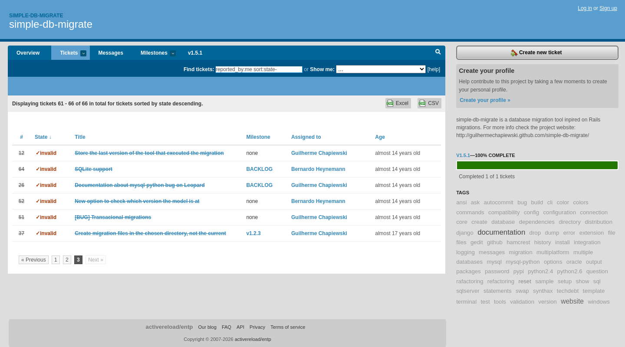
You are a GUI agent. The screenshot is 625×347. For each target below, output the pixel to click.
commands (470, 212)
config (531, 212)
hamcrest (518, 242)
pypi (518, 271)
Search (438, 53)
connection (594, 212)
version (547, 301)
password (497, 271)
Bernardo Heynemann (318, 169)
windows (599, 301)
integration (587, 242)
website (572, 301)
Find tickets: (199, 69)
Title (80, 137)
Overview (27, 53)
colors (580, 202)
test (485, 301)
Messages (111, 53)
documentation (501, 232)
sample (544, 281)
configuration (559, 212)
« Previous (33, 260)
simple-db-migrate (50, 24)
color (563, 202)
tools (500, 301)
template (594, 291)
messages (492, 252)
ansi (461, 202)
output (594, 262)
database (503, 222)
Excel (402, 103)
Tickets (68, 53)
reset (525, 281)
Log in (585, 8)
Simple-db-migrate (36, 16)
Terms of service (287, 327)
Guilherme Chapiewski (319, 153)
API (240, 327)
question (597, 271)
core (461, 222)
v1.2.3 (253, 233)
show (582, 281)
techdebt (568, 291)
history (542, 242)
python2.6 (569, 271)
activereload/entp (169, 327)
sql (597, 281)
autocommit (498, 202)
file (611, 232)
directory (570, 222)
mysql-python (522, 262)
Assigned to (306, 137)
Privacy (257, 327)
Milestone (258, 137)
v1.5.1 (195, 53)
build (537, 202)
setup (565, 281)
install (562, 242)
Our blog (207, 327)
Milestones (154, 53)
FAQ (226, 327)
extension (591, 232)
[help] (434, 69)
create (479, 222)
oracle (574, 262)
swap (522, 291)
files (461, 242)
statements (498, 291)
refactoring (500, 281)
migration (521, 252)
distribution (598, 222)
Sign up (608, 8)
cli (550, 202)
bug (522, 202)
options (553, 262)
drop (535, 232)
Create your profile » (485, 100)
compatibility (504, 212)
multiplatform (552, 252)
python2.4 (540, 271)
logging (465, 252)
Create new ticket (536, 52)
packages (468, 271)
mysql (494, 262)
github (495, 242)
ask (475, 202)
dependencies (537, 222)
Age (380, 137)
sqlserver (468, 291)
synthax (543, 291)
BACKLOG (259, 169)
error (569, 232)
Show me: (322, 69)
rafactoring (469, 281)
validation (522, 301)
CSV (433, 103)
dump (552, 232)
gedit (476, 242)
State (43, 137)
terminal (466, 301)
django (465, 232)
